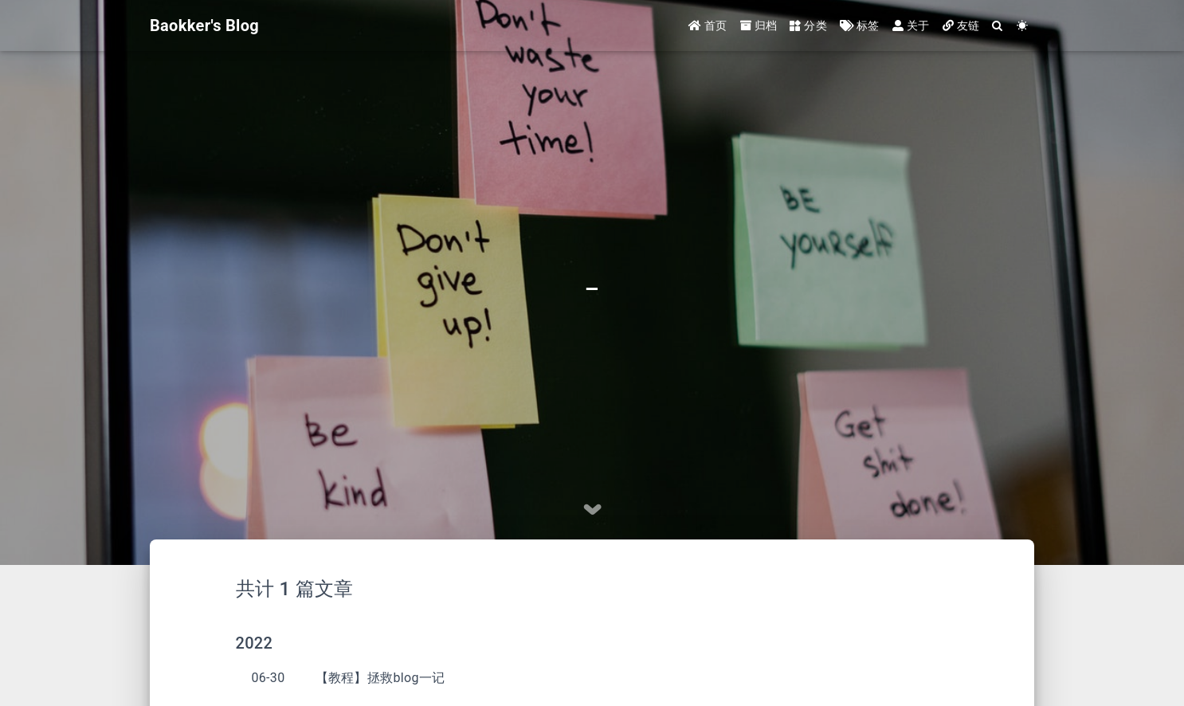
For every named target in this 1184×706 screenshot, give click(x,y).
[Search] (998, 26)
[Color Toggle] (1022, 26)
